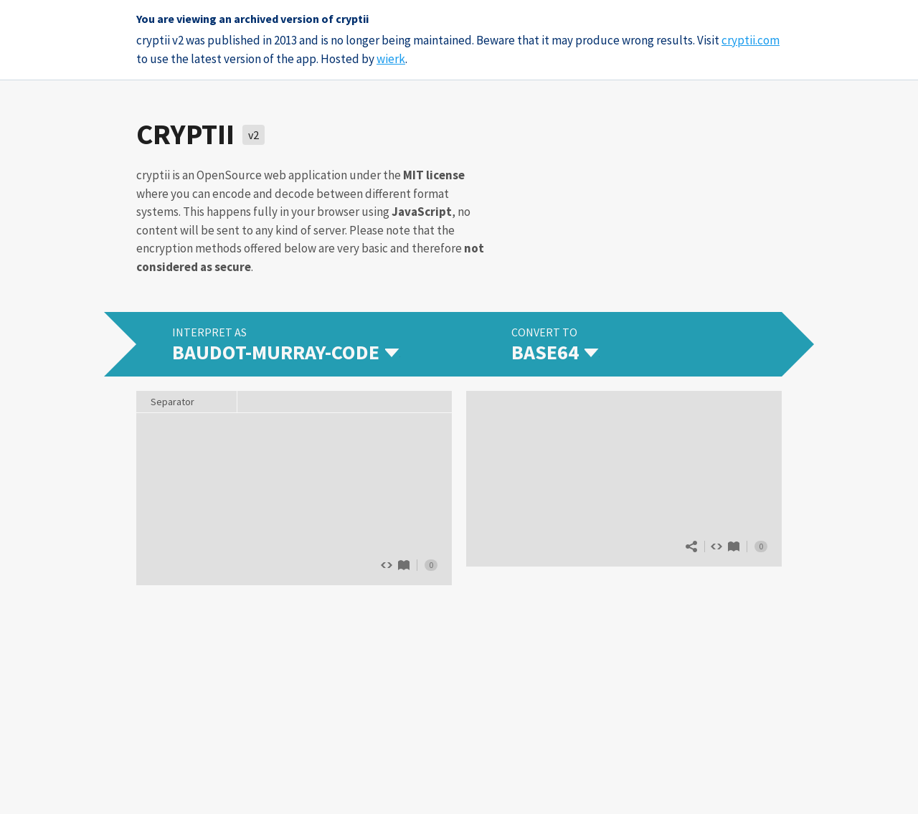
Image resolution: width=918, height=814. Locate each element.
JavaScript (422, 211)
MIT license (434, 175)
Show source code (716, 546)
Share (691, 546)
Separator (172, 401)
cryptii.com (750, 40)
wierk (391, 59)
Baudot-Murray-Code (404, 565)
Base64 (733, 546)
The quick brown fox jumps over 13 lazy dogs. (294, 497)
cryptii (185, 134)
